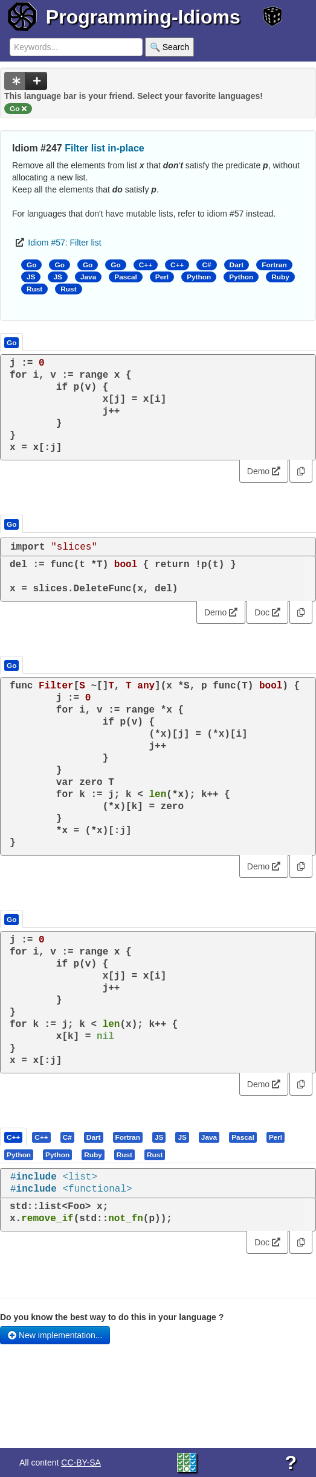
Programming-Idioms (143, 17)
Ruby (280, 277)
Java (88, 277)
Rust (34, 289)
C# (206, 265)
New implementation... (55, 1335)
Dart (237, 265)
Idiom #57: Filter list (64, 242)
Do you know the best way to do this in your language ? (112, 1317)
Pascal (125, 277)
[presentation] (13, 1137)
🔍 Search (169, 47)
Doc (267, 612)
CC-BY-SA (81, 1462)
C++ (145, 265)
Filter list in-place (104, 148)
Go (31, 265)
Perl (162, 277)
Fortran (274, 265)
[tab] (14, 1137)
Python (199, 277)
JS (31, 277)
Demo (263, 471)
